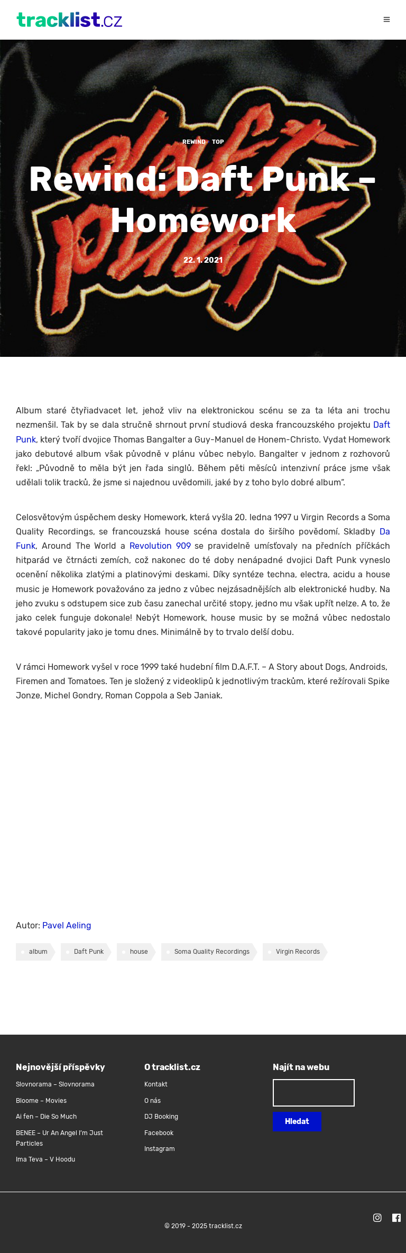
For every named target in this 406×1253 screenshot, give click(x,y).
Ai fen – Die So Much (46, 1116)
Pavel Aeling (66, 925)
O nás (152, 1100)
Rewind (194, 142)
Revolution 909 (160, 546)
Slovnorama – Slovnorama (55, 1084)
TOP (218, 142)
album (38, 951)
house (139, 951)
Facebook (158, 1133)
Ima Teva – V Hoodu (45, 1159)
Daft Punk (89, 951)
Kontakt (156, 1084)
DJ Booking (161, 1116)
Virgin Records (298, 951)
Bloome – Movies (41, 1100)
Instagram (159, 1149)
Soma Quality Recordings (212, 951)
